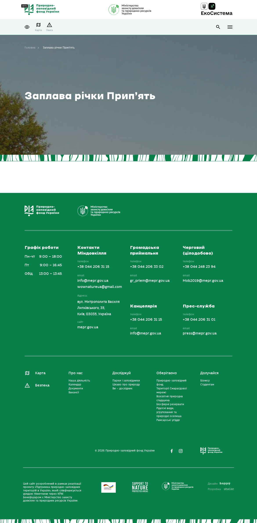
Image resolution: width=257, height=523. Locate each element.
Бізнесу (205, 380)
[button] (27, 27)
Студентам (207, 384)
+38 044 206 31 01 (199, 320)
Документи (76, 388)
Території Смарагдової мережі (171, 390)
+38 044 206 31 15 (93, 267)
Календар (75, 384)
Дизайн (219, 483)
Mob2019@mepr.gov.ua (203, 281)
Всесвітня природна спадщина (169, 398)
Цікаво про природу (126, 384)
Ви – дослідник (122, 388)
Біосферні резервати (170, 404)
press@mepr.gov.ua (200, 333)
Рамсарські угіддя (168, 420)
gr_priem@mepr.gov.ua (150, 281)
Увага (49, 30)
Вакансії (74, 392)
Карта (38, 30)
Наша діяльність (79, 380)
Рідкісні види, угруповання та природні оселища (168, 412)
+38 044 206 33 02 (146, 267)
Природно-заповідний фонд (171, 382)
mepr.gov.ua (87, 327)
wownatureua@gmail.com (99, 287)
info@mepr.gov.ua (92, 281)
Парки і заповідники (126, 380)
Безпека (42, 385)
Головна (30, 47)
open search (218, 27)
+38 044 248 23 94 (199, 267)
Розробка (221, 489)
